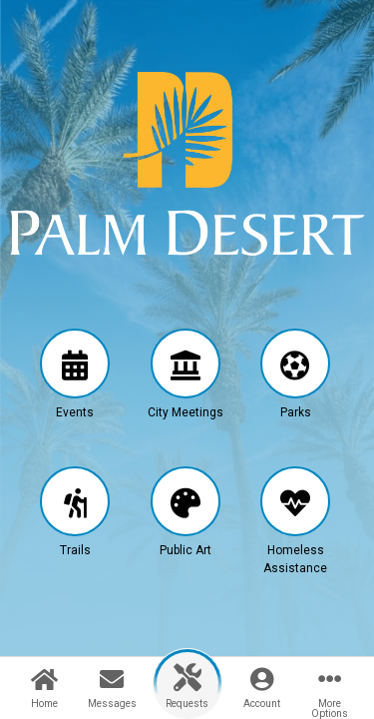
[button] (75, 391)
